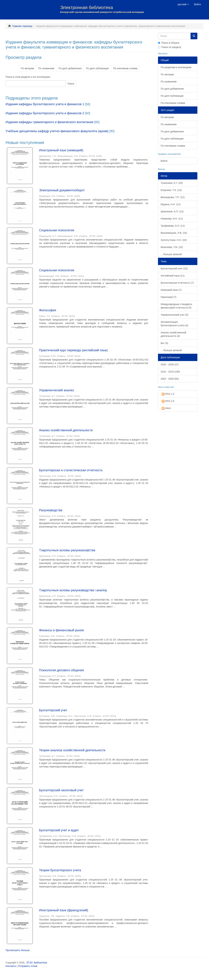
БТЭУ (29, 962)
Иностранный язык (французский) (63, 910)
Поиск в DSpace (168, 42)
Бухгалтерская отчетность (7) (177, 282)
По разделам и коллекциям (176, 67)
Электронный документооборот (62, 190)
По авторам (27, 68)
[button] (183, 4)
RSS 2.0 (167, 401)
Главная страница (22, 26)
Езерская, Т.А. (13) (171, 190)
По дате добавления (70, 68)
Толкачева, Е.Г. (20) (172, 183)
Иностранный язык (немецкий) (61, 150)
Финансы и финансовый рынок (61, 630)
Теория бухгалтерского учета (60, 870)
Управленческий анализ (56, 390)
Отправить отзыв (27, 966)
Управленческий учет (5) (174, 314)
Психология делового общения (61, 670)
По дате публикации (97, 68)
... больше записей (171, 254)
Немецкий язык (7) (171, 290)
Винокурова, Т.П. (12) (173, 197)
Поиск (71, 83)
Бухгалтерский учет (53, 710)
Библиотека (40, 962)
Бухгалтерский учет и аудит (59, 830)
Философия (47, 310)
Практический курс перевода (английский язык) (73, 350)
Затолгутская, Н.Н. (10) (174, 240)
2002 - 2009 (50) (170, 378)
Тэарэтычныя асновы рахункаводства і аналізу (73, 590)
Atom (166, 408)
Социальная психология (56, 230)
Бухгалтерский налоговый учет (61, 790)
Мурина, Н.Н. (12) (171, 204)
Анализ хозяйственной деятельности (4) (173, 334)
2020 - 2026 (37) (170, 364)
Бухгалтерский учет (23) (174, 268)
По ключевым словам (125, 68)
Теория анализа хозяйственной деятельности (72, 750)
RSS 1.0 (167, 394)
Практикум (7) (168, 297)
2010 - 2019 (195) (170, 371)
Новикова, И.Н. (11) (172, 218)
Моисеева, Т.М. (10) (172, 247)
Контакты (11, 966)
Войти (164, 160)
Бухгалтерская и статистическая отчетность (71, 470)
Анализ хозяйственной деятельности (66, 430)
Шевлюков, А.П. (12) (172, 211)
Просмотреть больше (18, 950)
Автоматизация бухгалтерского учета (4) (174, 324)
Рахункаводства (50, 510)
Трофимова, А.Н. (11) (173, 225)
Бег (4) (164, 343)
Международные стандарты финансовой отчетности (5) (176, 306)
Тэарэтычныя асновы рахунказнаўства (67, 550)
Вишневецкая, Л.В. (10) (174, 232)
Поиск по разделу (169, 47)
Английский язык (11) (173, 275)
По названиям (46, 68)
